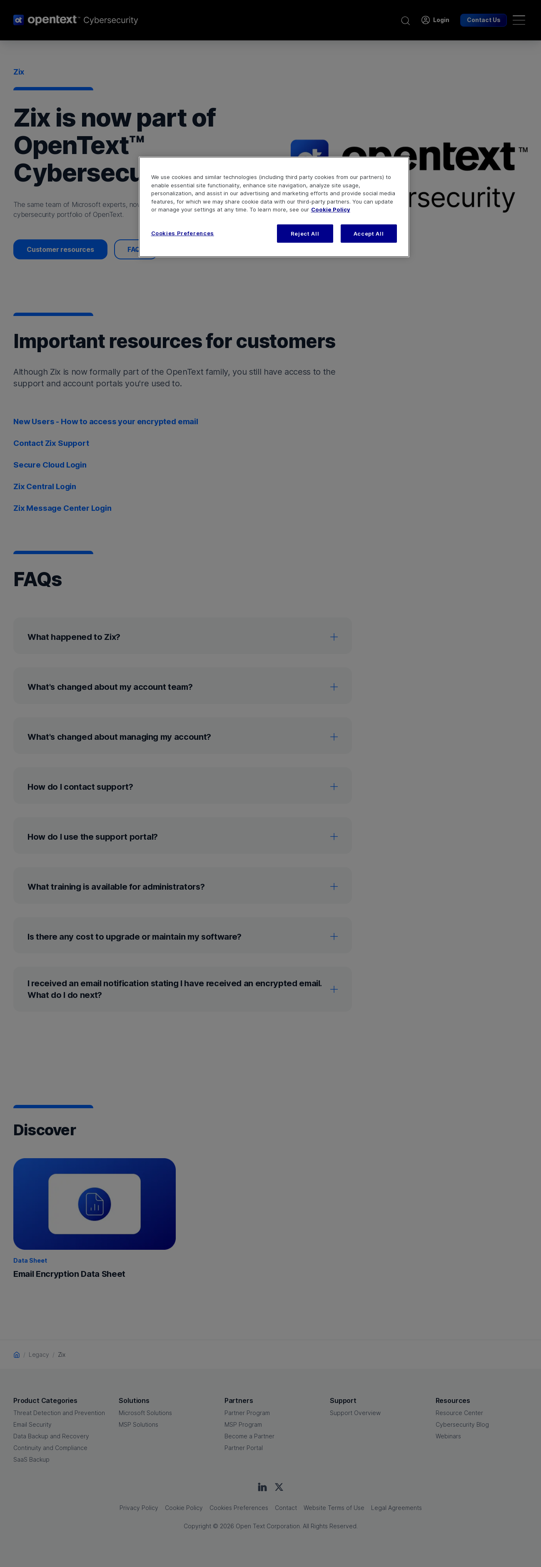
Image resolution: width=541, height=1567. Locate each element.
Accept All (369, 233)
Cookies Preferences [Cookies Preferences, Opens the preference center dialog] (182, 233)
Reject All (305, 233)
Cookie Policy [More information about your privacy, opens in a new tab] (330, 209)
